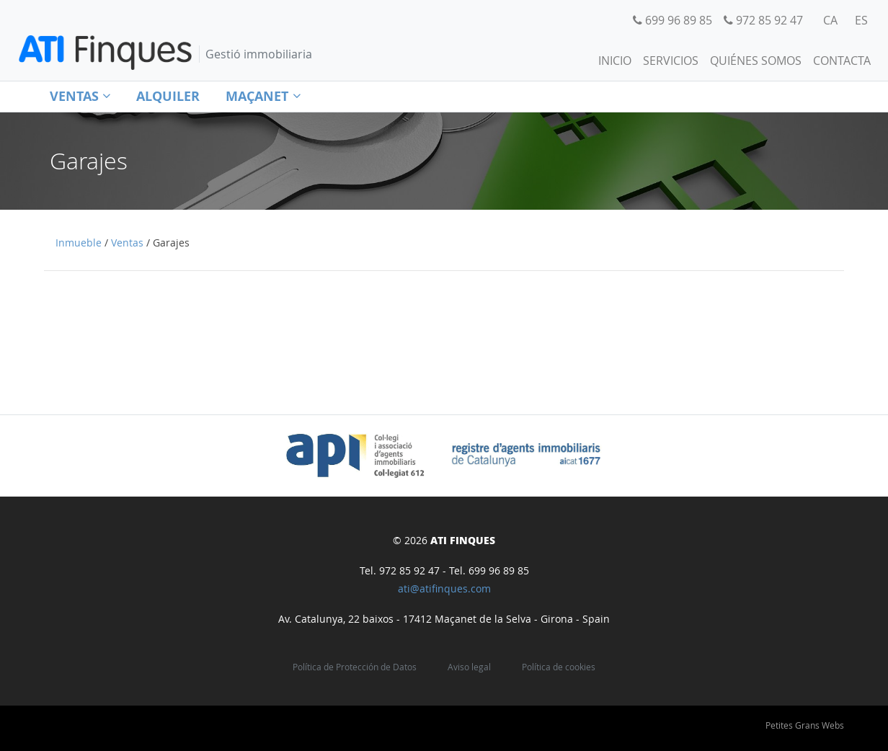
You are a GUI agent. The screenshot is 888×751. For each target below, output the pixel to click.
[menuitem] (830, 20)
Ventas (127, 242)
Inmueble (79, 242)
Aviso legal (469, 667)
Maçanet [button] (263, 96)
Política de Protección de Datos (355, 667)
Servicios (670, 60)
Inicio (614, 60)
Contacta (842, 60)
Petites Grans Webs (804, 725)
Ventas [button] (80, 96)
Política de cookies (558, 667)
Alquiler (168, 96)
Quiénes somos (756, 60)
